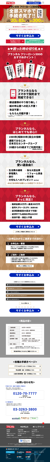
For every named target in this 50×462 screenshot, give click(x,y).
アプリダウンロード (22, 433)
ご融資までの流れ (10, 435)
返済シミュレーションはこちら (35, 41)
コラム (33, 433)
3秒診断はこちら (15, 41)
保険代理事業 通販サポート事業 (37, 454)
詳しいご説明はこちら (24, 266)
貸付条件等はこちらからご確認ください (24, 351)
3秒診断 (8, 431)
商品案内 (8, 430)
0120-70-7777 (25, 393)
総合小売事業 (19, 453)
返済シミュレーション (11, 433)
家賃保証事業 (28, 454)
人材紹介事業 (28, 459)
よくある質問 (34, 430)
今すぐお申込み (34, 3)
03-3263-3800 (25, 409)
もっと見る (24, 303)
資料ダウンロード (35, 431)
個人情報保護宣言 (8, 437)
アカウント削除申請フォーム (37, 435)
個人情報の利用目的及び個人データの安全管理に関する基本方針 (20, 437)
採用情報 (7, 457)
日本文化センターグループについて (10, 452)
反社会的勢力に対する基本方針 (40, 437)
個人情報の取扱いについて (31, 437)
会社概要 (19, 435)
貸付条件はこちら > (25, 24)
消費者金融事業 (28, 453)
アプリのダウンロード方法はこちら (25, 366)
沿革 (6, 455)
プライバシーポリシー (8, 458)
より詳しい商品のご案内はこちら (24, 232)
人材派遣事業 (28, 458)
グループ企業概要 (8, 454)
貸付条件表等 (20, 430)
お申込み (25, 426)
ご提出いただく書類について (23, 431)
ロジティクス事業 (19, 458)
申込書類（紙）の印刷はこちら (25, 370)
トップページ (39, 426)
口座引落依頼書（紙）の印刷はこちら (25, 374)
